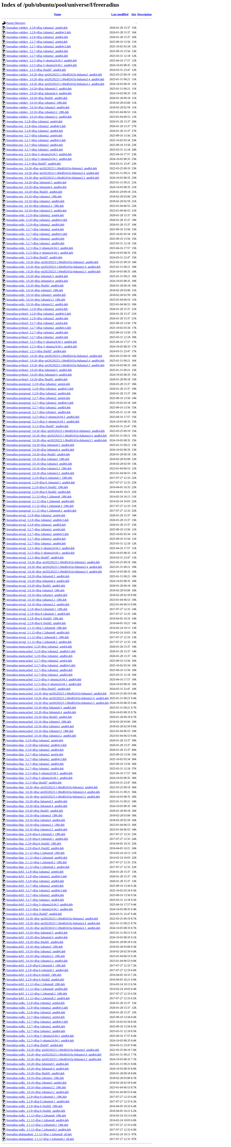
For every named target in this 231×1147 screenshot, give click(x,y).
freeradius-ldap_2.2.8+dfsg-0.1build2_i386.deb (33, 843)
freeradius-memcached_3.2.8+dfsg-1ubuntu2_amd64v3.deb (40, 651)
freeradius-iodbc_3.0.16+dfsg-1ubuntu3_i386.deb (35, 1078)
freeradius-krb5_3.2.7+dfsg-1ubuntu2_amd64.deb (35, 895)
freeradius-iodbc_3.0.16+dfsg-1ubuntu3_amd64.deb (36, 1082)
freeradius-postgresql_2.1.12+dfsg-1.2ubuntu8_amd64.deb (40, 501)
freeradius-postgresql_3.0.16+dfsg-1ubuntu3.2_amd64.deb (40, 473)
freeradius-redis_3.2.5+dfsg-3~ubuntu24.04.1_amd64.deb (39, 252)
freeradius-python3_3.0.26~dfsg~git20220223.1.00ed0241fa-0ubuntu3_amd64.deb (54, 355)
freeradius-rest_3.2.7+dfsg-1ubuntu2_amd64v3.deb (36, 140)
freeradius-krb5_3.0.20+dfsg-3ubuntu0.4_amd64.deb (37, 937)
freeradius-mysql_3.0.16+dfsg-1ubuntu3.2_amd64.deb (37, 604)
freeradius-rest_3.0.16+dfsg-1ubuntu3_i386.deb (34, 196)
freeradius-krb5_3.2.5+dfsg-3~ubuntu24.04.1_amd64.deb (39, 909)
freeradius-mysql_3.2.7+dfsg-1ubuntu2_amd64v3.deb (37, 534)
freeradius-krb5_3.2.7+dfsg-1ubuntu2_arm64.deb (35, 885)
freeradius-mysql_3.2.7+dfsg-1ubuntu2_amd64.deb (36, 538)
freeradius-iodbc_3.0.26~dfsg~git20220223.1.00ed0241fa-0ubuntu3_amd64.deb (52, 1049)
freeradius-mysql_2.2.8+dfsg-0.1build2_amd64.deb (36, 623)
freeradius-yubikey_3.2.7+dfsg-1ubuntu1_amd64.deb (37, 55)
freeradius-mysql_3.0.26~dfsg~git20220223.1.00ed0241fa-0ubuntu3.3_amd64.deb (54, 571)
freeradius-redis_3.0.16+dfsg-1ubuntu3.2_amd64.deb (37, 304)
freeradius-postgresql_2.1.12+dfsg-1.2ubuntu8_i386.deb (38, 496)
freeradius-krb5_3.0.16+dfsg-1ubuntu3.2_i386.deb (35, 956)
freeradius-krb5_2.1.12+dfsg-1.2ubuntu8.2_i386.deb (36, 993)
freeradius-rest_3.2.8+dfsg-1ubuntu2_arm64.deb (34, 121)
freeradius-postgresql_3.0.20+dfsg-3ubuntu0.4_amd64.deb (40, 449)
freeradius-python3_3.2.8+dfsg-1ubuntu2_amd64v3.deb (38, 313)
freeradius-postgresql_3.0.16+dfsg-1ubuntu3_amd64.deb (39, 463)
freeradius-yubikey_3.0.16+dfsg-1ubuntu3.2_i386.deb (37, 112)
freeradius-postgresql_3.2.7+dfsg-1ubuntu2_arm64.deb (38, 398)
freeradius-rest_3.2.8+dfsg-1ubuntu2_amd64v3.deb (36, 126)
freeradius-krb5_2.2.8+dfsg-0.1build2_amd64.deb (35, 979)
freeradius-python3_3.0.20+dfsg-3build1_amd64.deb (36, 379)
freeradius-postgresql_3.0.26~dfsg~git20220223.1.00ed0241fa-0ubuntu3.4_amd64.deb (56, 435)
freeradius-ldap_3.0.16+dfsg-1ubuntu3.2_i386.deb (35, 824)
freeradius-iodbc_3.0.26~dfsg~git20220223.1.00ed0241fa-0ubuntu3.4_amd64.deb (53, 1054)
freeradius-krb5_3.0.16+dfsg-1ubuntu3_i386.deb (34, 946)
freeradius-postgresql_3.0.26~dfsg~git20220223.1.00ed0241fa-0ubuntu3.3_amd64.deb (56, 440)
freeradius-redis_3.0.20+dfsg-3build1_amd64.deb (35, 285)
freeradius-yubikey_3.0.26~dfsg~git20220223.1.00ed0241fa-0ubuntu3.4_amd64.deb (55, 79)
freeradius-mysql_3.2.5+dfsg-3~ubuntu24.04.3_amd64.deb (40, 548)
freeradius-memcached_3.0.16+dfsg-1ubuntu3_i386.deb (38, 721)
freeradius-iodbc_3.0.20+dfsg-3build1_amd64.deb (35, 1073)
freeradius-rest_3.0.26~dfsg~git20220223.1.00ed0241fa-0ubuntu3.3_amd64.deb (52, 177)
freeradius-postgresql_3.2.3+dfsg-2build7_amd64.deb (37, 426)
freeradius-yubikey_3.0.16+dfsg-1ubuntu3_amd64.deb (37, 107)
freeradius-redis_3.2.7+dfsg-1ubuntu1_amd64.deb (35, 243)
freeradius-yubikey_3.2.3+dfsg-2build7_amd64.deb (36, 69)
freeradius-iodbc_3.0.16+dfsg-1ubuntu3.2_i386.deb (36, 1087)
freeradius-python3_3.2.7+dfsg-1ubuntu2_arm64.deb (37, 323)
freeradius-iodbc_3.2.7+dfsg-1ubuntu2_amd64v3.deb (37, 1021)
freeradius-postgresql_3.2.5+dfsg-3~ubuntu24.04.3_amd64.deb (42, 416)
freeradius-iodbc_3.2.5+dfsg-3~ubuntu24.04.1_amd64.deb (40, 1040)
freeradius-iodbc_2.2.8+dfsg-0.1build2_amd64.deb (35, 1110)
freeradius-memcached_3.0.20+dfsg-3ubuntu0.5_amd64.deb (41, 707)
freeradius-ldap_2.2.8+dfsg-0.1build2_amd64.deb (35, 848)
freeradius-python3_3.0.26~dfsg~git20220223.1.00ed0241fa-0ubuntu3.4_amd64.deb (55, 360)
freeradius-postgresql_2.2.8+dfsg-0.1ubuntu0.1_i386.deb (39, 477)
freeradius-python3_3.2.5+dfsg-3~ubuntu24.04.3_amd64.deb (41, 341)
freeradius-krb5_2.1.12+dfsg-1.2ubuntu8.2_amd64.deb (38, 998)
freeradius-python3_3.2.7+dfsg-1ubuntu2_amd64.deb (37, 332)
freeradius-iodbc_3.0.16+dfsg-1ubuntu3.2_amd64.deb (37, 1092)
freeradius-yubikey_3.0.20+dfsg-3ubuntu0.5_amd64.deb (39, 88)
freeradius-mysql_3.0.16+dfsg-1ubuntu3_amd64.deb (36, 595)
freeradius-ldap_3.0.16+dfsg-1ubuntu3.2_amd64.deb (36, 829)
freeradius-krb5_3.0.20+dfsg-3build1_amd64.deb (34, 942)
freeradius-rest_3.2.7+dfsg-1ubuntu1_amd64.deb (34, 149)
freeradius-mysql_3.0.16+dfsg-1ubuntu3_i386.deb (35, 590)
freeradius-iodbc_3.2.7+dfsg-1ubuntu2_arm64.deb (35, 1017)
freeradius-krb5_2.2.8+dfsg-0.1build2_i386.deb (33, 974)
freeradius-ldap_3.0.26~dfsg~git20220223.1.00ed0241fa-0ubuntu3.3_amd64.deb (53, 796)
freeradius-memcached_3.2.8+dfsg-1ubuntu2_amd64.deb (39, 656)
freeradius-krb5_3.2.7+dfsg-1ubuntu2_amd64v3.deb (36, 890)
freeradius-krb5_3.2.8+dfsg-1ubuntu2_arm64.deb (35, 871)
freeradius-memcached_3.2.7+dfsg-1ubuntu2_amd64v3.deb (40, 665)
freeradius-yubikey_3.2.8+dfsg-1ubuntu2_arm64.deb (36, 27)
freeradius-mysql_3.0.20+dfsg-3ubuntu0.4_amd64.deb (37, 581)
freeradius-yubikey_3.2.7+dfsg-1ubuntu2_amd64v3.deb (38, 46)
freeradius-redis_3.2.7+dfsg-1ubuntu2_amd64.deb (35, 238)
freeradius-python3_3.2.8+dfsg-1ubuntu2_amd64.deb (37, 318)
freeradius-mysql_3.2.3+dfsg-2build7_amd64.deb (35, 557)
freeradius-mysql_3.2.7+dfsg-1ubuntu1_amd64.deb (36, 543)
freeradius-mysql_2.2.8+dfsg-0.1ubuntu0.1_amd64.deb (38, 613)
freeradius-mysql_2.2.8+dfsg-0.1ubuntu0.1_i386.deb (36, 609)
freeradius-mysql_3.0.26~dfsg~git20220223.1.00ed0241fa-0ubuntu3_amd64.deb (53, 562)
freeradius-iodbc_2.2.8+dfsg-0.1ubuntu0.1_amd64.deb (37, 1101)
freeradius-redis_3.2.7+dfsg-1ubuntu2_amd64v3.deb (36, 234)
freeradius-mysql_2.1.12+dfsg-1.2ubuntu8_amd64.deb (37, 632)
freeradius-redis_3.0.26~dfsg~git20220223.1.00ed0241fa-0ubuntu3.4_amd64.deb (53, 266)
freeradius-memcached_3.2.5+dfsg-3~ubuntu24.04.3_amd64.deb (43, 679)
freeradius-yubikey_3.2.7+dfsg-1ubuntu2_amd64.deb (37, 51)
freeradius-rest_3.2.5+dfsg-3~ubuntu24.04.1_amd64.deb (39, 159)
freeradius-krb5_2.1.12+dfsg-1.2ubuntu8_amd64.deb (37, 988)
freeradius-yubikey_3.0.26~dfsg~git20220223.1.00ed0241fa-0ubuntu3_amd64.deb (54, 74)
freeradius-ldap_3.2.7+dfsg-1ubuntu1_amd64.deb (35, 768)
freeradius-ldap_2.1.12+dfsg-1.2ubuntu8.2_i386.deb (36, 862)
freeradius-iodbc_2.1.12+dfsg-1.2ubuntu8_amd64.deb (37, 1120)
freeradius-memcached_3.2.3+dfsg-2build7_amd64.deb (38, 688)
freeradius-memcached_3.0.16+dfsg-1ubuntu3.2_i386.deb (39, 731)
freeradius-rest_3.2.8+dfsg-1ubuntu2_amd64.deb (34, 130)
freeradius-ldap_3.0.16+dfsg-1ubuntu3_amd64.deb (35, 820)
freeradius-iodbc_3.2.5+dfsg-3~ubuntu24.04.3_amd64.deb (40, 1035)
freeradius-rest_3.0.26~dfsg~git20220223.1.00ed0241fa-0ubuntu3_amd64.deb (51, 168)
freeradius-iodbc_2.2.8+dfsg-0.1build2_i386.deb (34, 1106)
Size (133, 14)
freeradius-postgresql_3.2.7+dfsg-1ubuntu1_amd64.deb (38, 412)
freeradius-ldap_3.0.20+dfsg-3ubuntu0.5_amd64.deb (36, 801)
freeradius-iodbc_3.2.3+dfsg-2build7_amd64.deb (34, 1045)
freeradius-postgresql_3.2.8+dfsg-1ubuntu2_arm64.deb (38, 384)
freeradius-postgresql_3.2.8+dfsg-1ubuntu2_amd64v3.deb (39, 388)
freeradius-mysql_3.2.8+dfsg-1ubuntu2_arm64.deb (35, 515)
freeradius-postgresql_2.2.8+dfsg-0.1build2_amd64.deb (38, 491)
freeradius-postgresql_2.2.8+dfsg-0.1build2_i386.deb (37, 487)
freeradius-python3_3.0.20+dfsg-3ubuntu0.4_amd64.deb (39, 374)
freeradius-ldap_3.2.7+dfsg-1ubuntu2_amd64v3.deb (36, 759)
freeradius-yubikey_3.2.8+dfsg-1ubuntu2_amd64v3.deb (38, 32)
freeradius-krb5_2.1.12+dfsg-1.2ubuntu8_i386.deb (35, 984)
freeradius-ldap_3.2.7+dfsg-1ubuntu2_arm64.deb (34, 754)
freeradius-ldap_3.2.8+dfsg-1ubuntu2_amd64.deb (35, 749)
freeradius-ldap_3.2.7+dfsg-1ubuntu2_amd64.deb (35, 763)
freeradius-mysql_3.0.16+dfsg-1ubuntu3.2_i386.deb (36, 599)
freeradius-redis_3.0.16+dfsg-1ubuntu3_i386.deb (34, 290)
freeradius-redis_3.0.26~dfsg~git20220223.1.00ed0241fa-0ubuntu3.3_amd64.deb (53, 271)
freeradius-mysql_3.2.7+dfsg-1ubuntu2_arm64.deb (35, 529)
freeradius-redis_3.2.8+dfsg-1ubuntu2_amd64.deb (35, 224)
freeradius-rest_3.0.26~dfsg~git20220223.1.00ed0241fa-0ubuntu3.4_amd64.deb (52, 173)
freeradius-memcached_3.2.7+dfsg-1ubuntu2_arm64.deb (39, 660)
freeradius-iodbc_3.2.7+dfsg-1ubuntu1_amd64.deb (35, 1031)
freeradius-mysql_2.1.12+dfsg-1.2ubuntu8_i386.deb (36, 627)
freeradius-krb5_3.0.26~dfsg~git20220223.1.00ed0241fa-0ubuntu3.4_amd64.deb (53, 923)
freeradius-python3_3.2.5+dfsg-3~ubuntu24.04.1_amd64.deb (41, 346)
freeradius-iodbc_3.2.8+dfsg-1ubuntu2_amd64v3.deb (37, 1007)
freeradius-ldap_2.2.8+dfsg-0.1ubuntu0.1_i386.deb (35, 834)
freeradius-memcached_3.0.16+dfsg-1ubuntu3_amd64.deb (40, 726)
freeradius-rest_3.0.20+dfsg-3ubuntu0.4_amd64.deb (36, 187)
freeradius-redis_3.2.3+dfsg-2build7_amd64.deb (34, 257)
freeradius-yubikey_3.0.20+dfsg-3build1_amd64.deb (36, 98)
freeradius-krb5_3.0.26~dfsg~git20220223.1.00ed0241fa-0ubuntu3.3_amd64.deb (53, 928)
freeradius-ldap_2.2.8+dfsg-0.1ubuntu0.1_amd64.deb (37, 838)
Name (57, 14)
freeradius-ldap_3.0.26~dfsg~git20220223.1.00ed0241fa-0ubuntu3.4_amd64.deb (53, 792)
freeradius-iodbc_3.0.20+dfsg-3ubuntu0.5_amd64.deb (37, 1063)
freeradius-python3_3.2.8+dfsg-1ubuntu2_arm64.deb (37, 309)
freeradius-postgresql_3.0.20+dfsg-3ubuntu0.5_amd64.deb (40, 445)
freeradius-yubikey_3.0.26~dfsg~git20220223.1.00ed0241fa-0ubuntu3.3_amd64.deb (55, 83)
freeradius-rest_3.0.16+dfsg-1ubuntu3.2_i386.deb (35, 205)
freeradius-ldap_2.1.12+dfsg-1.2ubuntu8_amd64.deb (36, 857)
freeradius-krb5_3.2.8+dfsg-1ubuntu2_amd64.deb (35, 881)
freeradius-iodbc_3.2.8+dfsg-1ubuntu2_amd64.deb (35, 1012)
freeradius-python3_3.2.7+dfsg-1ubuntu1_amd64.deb (37, 337)
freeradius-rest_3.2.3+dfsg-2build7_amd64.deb (33, 163)
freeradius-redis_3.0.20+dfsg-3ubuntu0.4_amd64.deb (37, 280)
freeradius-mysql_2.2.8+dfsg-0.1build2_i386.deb (34, 618)
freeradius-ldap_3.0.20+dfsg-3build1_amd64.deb (34, 810)
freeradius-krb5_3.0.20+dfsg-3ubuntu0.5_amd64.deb (37, 932)
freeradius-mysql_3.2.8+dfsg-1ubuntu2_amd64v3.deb (37, 520)
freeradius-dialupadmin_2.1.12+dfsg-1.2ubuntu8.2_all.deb (40, 1139)
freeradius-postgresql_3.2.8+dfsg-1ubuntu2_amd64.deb (38, 393)
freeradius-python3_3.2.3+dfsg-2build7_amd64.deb (36, 351)
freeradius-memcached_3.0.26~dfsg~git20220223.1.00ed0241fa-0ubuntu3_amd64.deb (56, 693)
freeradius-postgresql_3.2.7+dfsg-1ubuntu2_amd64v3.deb (39, 402)
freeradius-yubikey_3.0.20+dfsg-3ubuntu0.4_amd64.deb (39, 93)
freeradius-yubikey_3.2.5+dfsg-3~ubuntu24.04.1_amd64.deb (41, 65)
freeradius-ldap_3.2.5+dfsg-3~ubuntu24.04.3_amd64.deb (39, 773)
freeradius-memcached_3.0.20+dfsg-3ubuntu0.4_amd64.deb (41, 712)
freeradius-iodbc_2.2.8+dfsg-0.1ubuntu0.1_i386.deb (36, 1096)
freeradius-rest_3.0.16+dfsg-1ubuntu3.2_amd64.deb (36, 210)
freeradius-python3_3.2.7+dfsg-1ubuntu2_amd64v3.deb (38, 327)
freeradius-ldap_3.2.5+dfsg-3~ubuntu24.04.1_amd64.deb (39, 777)
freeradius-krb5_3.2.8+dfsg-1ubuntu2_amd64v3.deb (36, 876)
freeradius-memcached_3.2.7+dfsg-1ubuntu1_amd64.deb (39, 674)
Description (144, 14)
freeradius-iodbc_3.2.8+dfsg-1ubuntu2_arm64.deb (35, 1003)
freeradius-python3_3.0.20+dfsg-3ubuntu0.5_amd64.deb (39, 370)
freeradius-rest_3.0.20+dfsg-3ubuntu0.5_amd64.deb (36, 182)
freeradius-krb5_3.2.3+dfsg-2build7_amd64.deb (34, 913)
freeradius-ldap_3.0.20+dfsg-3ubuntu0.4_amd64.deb (36, 806)
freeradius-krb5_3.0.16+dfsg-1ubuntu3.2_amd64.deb (37, 960)
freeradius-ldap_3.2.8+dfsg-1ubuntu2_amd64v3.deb (36, 745)
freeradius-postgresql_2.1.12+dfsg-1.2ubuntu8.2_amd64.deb (41, 510)
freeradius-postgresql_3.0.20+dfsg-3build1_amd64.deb (38, 454)
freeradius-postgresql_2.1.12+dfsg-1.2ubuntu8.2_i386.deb (40, 505)
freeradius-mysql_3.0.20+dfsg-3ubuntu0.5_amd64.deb (37, 576)
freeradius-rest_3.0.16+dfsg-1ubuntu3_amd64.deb (35, 201)
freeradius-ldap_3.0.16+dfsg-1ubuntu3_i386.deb (34, 815)
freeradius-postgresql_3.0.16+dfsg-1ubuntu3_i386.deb (37, 459)
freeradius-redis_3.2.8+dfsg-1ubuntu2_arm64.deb (35, 215)
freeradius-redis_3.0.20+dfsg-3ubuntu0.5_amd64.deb (37, 276)
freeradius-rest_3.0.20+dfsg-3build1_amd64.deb (34, 191)
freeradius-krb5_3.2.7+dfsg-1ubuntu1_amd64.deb (35, 899)
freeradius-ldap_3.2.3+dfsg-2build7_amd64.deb (34, 782)
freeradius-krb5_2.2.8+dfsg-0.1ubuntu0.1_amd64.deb (37, 970)
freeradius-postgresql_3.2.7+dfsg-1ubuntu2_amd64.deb (38, 407)
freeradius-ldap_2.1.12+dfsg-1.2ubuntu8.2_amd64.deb (37, 867)
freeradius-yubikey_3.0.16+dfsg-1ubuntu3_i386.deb (36, 102)
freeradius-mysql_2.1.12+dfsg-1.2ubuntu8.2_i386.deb (37, 637)
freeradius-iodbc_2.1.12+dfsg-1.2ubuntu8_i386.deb (36, 1115)
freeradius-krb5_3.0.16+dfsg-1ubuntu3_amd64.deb (36, 951)
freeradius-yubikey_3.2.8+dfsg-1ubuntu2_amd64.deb (37, 37)
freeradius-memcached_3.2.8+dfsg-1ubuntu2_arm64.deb (39, 646)
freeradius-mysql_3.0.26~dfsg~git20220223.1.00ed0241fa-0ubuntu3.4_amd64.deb (54, 566)
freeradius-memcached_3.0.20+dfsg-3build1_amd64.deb (39, 716)
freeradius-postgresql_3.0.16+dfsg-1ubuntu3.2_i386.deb (38, 468)
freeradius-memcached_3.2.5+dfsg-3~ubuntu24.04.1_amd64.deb (43, 684)
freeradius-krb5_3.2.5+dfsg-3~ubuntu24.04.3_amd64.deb (39, 904)
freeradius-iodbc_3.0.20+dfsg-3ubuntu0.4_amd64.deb (37, 1068)
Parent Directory (15, 23)
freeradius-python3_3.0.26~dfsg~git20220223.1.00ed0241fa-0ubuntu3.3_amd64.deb (55, 365)
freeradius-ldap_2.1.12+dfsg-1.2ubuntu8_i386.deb (35, 852)
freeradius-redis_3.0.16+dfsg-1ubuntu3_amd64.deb (36, 294)
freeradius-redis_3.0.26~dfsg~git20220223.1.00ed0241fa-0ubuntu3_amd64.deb (52, 262)
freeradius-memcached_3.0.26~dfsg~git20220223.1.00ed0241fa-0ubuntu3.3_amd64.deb (57, 702)
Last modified (119, 14)
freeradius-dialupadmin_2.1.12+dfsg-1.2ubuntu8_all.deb (39, 1134)
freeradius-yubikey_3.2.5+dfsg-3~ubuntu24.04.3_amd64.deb (41, 60)
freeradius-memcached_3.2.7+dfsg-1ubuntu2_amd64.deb (39, 670)
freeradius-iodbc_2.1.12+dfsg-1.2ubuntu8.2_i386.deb (37, 1124)
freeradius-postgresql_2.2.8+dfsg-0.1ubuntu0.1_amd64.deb (40, 482)
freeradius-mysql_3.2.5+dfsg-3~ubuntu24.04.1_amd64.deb (40, 552)
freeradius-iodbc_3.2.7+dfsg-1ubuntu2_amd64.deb (35, 1026)
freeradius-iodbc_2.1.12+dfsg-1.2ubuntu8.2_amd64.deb (38, 1129)
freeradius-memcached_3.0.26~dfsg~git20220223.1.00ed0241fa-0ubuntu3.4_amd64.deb (57, 698)
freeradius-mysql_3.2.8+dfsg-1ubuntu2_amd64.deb (36, 524)
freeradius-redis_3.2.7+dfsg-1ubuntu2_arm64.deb (35, 229)
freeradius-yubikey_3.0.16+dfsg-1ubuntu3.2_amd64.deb (39, 116)
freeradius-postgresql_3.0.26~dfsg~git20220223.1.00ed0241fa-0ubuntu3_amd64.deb (55, 430)
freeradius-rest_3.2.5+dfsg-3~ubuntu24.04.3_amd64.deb (39, 154)
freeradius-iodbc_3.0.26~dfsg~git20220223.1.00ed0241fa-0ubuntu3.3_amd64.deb (53, 1059)
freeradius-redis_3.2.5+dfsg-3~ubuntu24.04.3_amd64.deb (39, 248)
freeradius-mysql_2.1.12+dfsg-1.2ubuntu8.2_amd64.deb (38, 641)
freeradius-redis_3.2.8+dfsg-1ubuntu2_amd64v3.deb (36, 219)
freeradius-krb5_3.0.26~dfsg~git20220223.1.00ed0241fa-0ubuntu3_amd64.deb (52, 918)
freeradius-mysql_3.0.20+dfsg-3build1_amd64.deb (35, 585)
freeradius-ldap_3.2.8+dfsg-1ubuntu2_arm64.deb (34, 740)
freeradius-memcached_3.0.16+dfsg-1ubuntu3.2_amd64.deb (41, 735)
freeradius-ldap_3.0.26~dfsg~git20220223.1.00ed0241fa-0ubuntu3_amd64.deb (52, 787)
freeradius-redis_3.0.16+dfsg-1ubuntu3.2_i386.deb (35, 299)
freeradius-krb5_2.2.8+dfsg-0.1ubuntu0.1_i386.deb (36, 965)
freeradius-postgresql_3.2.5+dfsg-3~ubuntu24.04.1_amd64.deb (42, 421)
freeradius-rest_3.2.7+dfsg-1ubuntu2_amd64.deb (34, 144)
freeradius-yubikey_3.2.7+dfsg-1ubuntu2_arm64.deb (36, 41)
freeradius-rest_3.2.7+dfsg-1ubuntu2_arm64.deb (34, 135)
